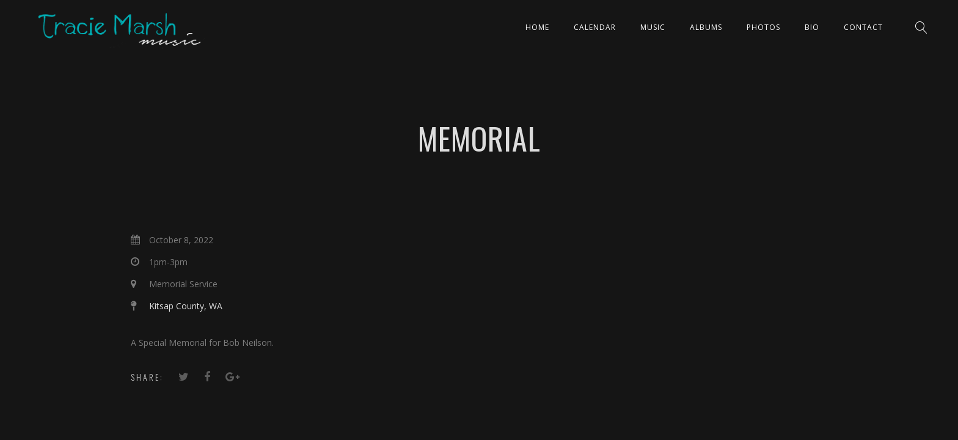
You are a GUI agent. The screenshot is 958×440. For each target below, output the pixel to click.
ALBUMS (706, 27)
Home (537, 27)
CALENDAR (595, 27)
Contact (863, 27)
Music (652, 27)
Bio (812, 27)
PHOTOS (763, 27)
